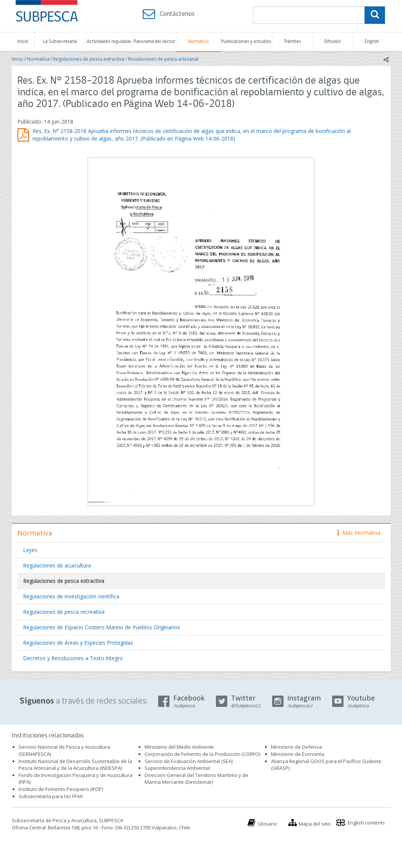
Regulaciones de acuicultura (57, 565)
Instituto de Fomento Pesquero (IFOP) (60, 789)
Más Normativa (358, 532)
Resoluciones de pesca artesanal (163, 59)
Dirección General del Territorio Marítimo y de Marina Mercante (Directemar (196, 779)
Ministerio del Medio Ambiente (179, 746)
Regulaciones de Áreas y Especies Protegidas (78, 642)
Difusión (332, 41)
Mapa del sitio (315, 823)
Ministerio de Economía (297, 754)
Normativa (198, 41)
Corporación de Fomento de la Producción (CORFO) (202, 754)
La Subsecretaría (60, 41)
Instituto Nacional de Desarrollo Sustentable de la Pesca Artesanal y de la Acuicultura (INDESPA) (75, 765)
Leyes (30, 550)
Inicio (22, 41)
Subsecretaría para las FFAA (50, 796)
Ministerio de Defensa (296, 746)
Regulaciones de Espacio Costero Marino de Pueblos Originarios (101, 627)
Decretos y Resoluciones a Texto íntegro (73, 658)
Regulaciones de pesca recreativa (64, 611)
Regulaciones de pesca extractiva (88, 59)
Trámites (292, 41)
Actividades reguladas (109, 41)
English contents (366, 822)
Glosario (267, 823)
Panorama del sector (154, 41)
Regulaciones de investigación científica (71, 596)
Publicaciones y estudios (246, 41)
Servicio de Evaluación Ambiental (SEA (188, 761)
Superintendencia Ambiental (177, 768)
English (372, 41)
